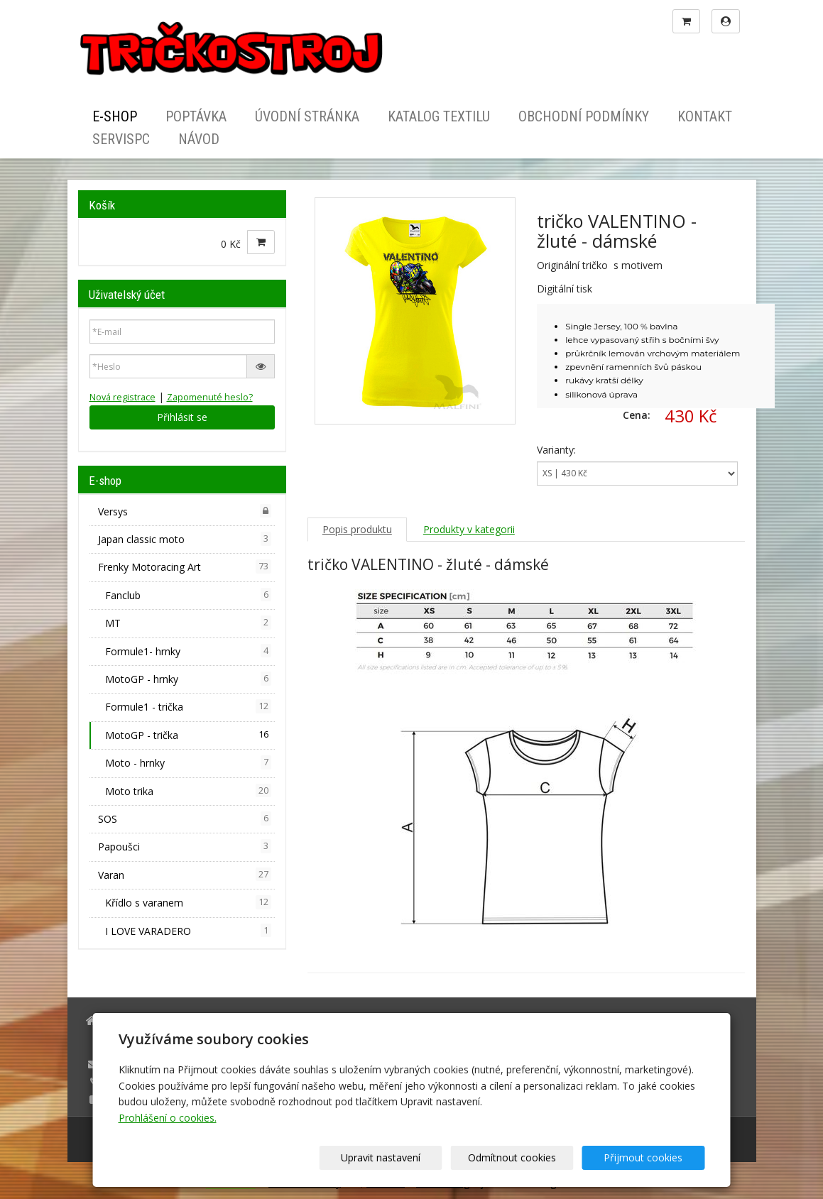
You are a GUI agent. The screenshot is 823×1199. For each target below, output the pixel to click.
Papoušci (184, 846)
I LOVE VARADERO (188, 931)
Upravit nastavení (416, 1157)
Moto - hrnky (188, 762)
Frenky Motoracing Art (184, 566)
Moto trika (188, 791)
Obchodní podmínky (583, 116)
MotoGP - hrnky (188, 679)
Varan (184, 874)
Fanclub (188, 595)
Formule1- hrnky (188, 651)
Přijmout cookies (650, 1157)
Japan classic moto (184, 539)
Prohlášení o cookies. (168, 1117)
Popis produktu (357, 529)
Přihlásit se (182, 417)
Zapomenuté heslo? (210, 397)
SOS (184, 818)
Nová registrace (122, 397)
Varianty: (556, 449)
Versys (184, 511)
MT (188, 622)
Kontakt (704, 116)
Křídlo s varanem (188, 902)
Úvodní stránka (307, 116)
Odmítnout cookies (533, 1157)
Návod (198, 139)
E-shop (114, 116)
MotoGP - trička (188, 735)
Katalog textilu (439, 116)
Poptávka (196, 116)
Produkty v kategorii (469, 529)
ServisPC (121, 139)
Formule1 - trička (188, 706)
